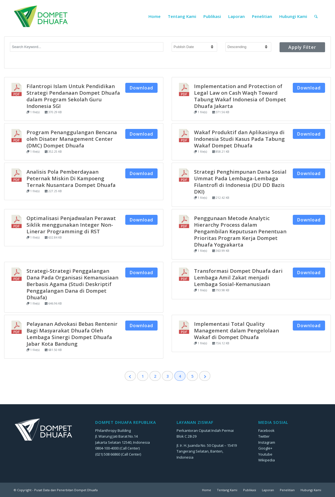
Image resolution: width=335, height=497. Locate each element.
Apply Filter (302, 47)
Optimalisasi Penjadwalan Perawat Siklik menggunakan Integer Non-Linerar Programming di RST (71, 225)
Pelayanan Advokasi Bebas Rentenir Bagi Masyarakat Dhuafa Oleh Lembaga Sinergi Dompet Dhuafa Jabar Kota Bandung (72, 333)
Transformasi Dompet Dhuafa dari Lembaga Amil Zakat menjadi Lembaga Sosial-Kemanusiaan (238, 277)
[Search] (316, 16)
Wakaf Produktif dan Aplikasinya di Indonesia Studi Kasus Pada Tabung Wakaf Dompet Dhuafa (239, 139)
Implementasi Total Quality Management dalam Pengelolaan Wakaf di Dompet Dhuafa (236, 330)
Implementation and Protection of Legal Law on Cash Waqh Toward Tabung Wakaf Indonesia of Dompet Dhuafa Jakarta (240, 96)
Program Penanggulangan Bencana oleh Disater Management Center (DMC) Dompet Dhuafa (71, 139)
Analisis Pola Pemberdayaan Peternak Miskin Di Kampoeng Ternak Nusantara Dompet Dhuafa (71, 178)
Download (141, 88)
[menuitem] (154, 16)
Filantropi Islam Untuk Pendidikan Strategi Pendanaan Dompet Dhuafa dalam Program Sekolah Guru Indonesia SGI (73, 96)
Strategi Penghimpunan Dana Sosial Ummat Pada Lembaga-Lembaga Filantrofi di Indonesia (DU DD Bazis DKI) (240, 181)
